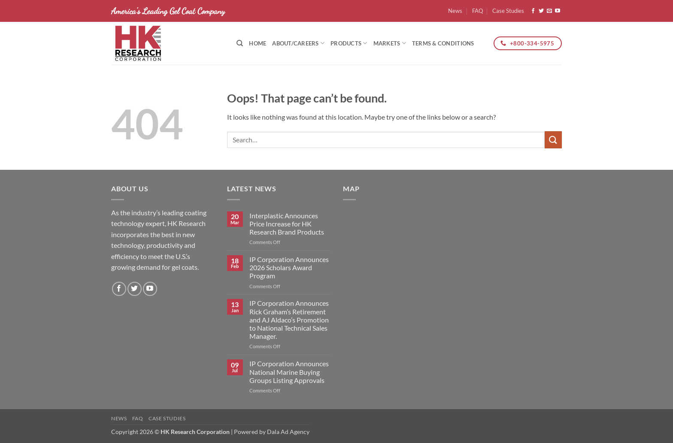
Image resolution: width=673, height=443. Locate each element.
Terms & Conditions (443, 43)
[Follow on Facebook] (533, 11)
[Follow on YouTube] (557, 11)
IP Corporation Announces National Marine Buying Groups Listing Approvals (289, 371)
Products (348, 43)
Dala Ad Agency (288, 431)
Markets (389, 43)
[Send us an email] (549, 11)
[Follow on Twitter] (541, 11)
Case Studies (508, 10)
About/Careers (298, 43)
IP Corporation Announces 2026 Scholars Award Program (289, 267)
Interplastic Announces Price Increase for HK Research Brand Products (286, 223)
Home (257, 43)
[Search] (239, 43)
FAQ (477, 10)
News (455, 10)
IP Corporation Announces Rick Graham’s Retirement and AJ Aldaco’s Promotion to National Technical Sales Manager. (289, 319)
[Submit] (553, 139)
